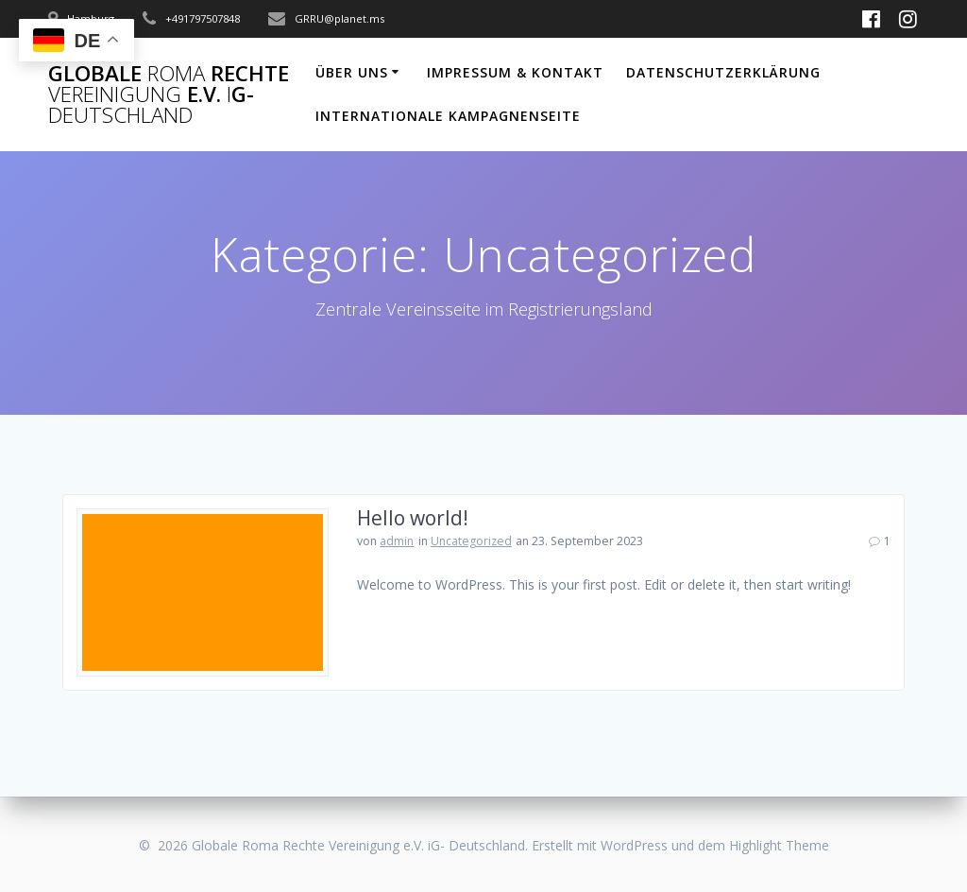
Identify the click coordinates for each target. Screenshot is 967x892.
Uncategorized (471, 541)
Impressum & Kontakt (515, 72)
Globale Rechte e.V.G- (168, 95)
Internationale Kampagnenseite (448, 116)
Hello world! (412, 518)
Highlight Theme (779, 845)
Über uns (351, 72)
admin (397, 541)
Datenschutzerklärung (723, 72)
